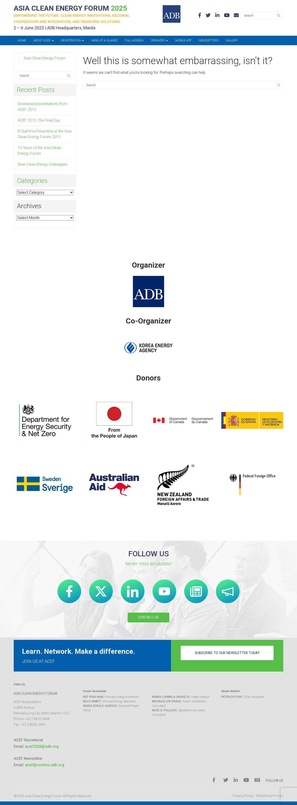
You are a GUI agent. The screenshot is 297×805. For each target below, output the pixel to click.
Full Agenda (134, 41)
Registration (72, 41)
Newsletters (208, 41)
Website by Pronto (269, 796)
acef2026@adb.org (42, 746)
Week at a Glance (104, 41)
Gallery (232, 41)
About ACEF (43, 41)
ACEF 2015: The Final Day (39, 121)
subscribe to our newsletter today (227, 655)
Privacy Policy (243, 796)
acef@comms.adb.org (44, 765)
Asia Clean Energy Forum (44, 59)
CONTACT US (148, 617)
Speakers (159, 41)
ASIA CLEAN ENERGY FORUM (77, 8)
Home (21, 41)
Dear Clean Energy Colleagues (42, 165)
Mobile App (183, 41)
